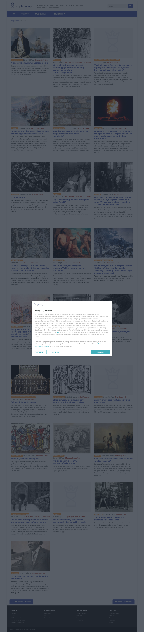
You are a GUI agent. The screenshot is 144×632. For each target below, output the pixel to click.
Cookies (47, 346)
